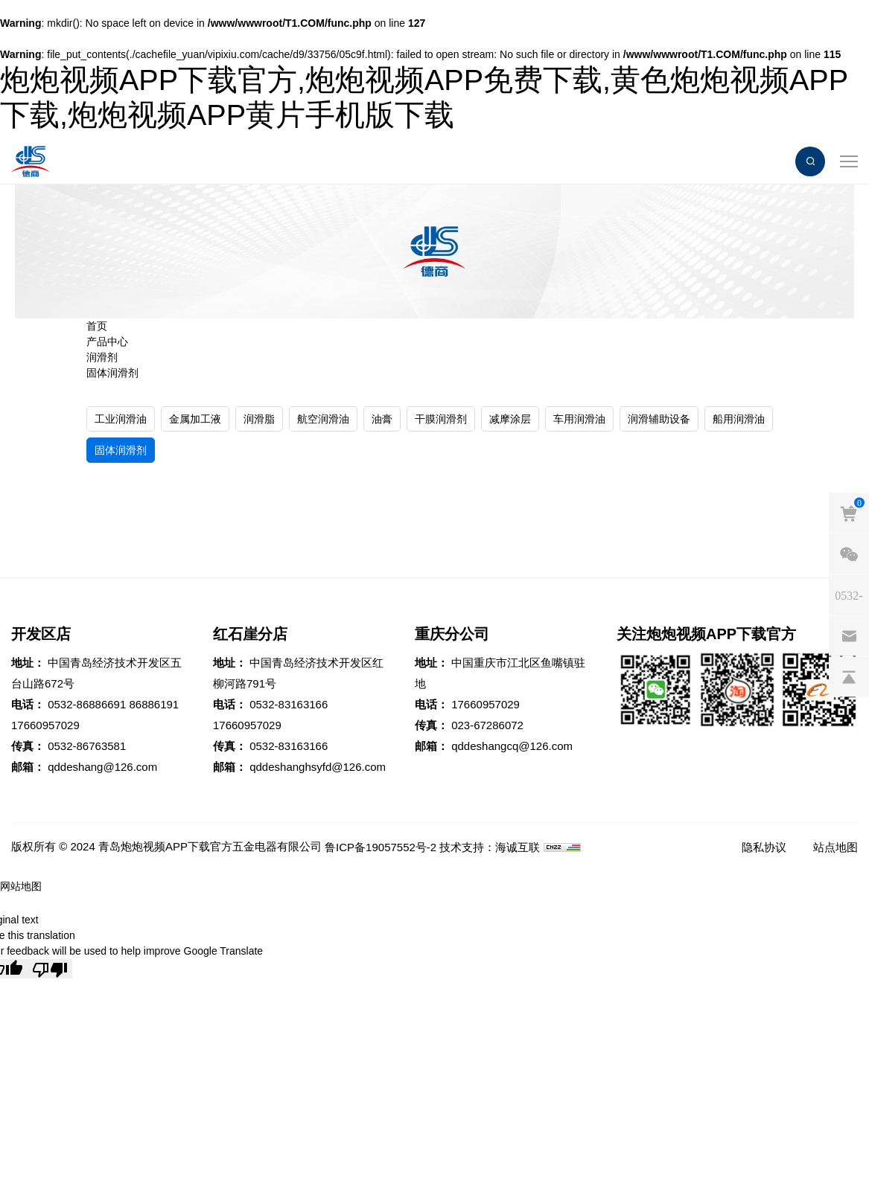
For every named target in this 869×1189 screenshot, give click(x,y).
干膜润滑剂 (441, 419)
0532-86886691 (87, 704)
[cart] (849, 513)
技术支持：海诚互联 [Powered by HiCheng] (489, 847)
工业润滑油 (121, 419)
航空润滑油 (323, 419)
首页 (96, 326)
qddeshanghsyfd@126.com (317, 766)
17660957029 (45, 725)
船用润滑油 (739, 419)
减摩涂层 (510, 419)
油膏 (382, 419)
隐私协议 (764, 847)
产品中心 (107, 341)
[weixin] (849, 554)
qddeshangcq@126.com (512, 746)
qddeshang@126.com (102, 766)
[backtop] (849, 677)
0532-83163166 (288, 704)
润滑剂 (102, 357)
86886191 (154, 704)
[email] (849, 636)
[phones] (849, 595)
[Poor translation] (50, 968)
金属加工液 (195, 419)
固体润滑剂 (112, 373)
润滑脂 (259, 419)
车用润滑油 (579, 419)
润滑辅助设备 (659, 419)
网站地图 (21, 886)
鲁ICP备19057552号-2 (380, 847)
